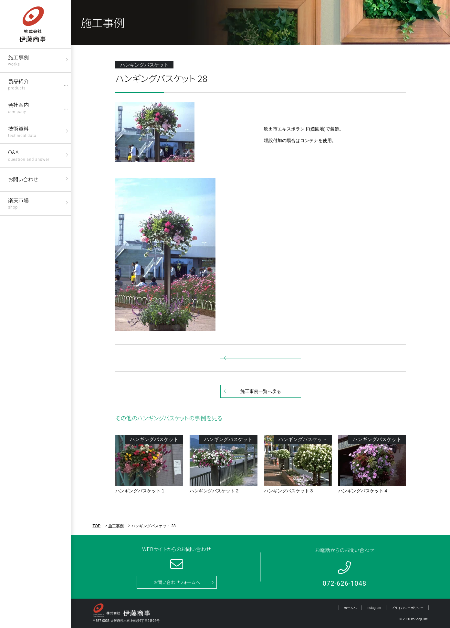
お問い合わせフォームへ (176, 582)
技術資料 (22, 131)
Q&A (28, 154)
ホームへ (350, 608)
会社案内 (18, 107)
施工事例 (18, 60)
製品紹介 (18, 83)
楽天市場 (18, 203)
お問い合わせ (23, 179)
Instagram (374, 608)
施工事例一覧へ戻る (260, 391)
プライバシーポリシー (407, 608)
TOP (96, 526)
